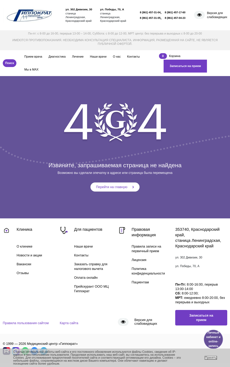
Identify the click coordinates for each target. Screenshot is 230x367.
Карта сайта (69, 323)
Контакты (133, 56)
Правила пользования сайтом (26, 323)
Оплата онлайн (86, 277)
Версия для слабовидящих (217, 15)
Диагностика (57, 56)
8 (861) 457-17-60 (175, 12)
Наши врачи (98, 56)
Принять (211, 357)
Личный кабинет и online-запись (213, 339)
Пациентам (140, 282)
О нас (117, 56)
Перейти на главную (115, 187)
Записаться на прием (185, 66)
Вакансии (24, 264)
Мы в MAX (31, 69)
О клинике (24, 246)
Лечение (78, 56)
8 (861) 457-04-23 (175, 17)
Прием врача (33, 56)
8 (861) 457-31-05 (150, 17)
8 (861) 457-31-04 (150, 12)
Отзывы (23, 273)
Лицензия (139, 260)
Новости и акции (29, 255)
